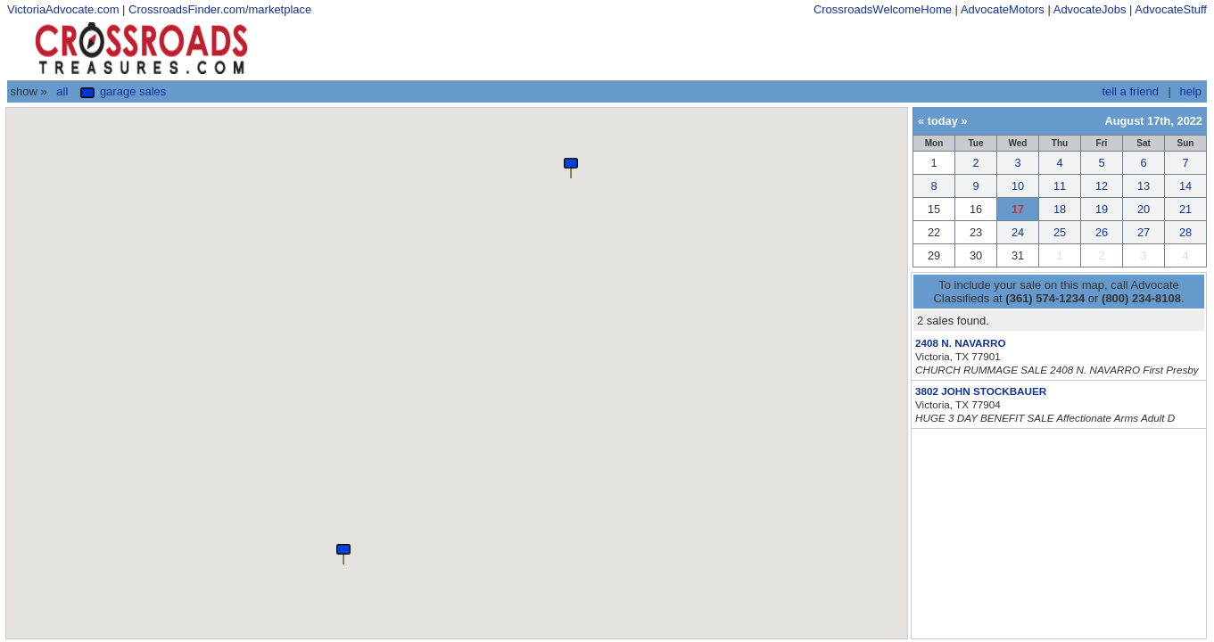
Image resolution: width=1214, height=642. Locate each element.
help (1190, 91)
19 (1101, 209)
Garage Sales (123, 91)
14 (1185, 186)
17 (1018, 209)
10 (1018, 186)
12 (1101, 186)
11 (1059, 186)
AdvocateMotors (1003, 9)
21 (1185, 209)
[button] (343, 552)
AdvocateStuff (1171, 9)
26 (1101, 232)
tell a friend (1130, 91)
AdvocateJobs (1090, 9)
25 (1059, 232)
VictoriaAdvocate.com (63, 9)
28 (1185, 232)
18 (1059, 209)
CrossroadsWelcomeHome (882, 9)
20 (1143, 209)
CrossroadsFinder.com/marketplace (219, 9)
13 (1143, 186)
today (943, 121)
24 (1018, 232)
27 (1143, 232)
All (62, 91)
